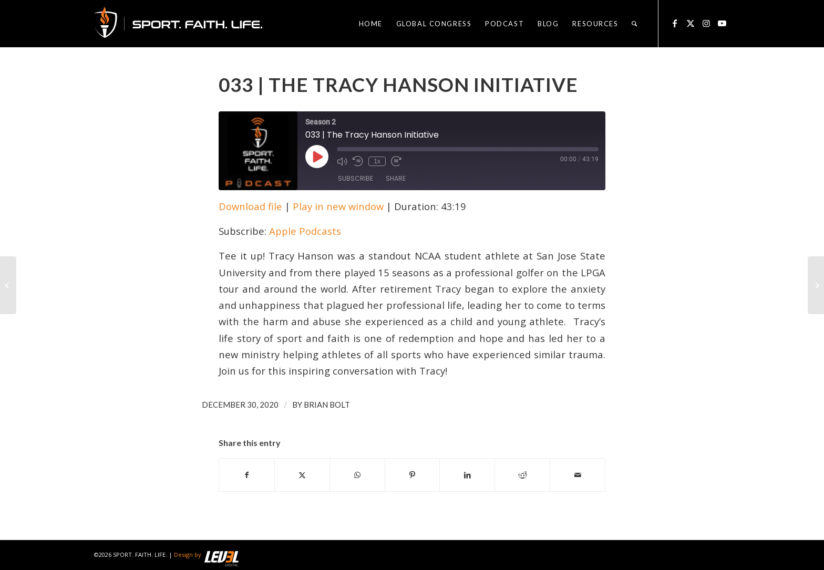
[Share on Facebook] (246, 475)
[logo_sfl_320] (178, 23)
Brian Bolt (327, 404)
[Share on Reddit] (522, 475)
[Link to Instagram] (706, 23)
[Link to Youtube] (722, 23)
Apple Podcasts (305, 230)
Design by (206, 554)
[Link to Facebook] (675, 23)
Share (396, 178)
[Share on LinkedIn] (467, 475)
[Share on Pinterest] (412, 475)
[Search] (635, 23)
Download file (250, 206)
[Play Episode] (316, 156)
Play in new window (338, 206)
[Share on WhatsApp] (357, 475)
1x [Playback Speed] (377, 161)
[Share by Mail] (577, 475)
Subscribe (355, 178)
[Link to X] (690, 23)
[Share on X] (302, 475)
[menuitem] (370, 23)
